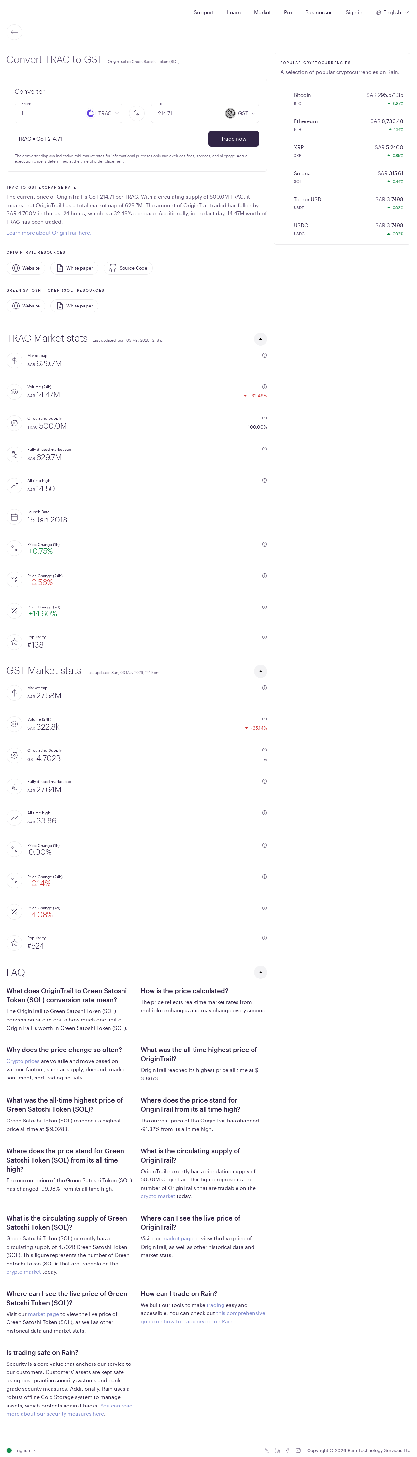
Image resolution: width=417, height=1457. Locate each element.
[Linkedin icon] (277, 1450)
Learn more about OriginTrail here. (49, 232)
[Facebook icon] (287, 1450)
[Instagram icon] (298, 1450)
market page (177, 1238)
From (26, 103)
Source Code (128, 268)
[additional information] (264, 355)
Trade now (234, 139)
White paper (74, 268)
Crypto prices (23, 1061)
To (160, 103)
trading (215, 1305)
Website (26, 268)
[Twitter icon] (266, 1450)
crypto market (158, 1196)
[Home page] (22, 12)
